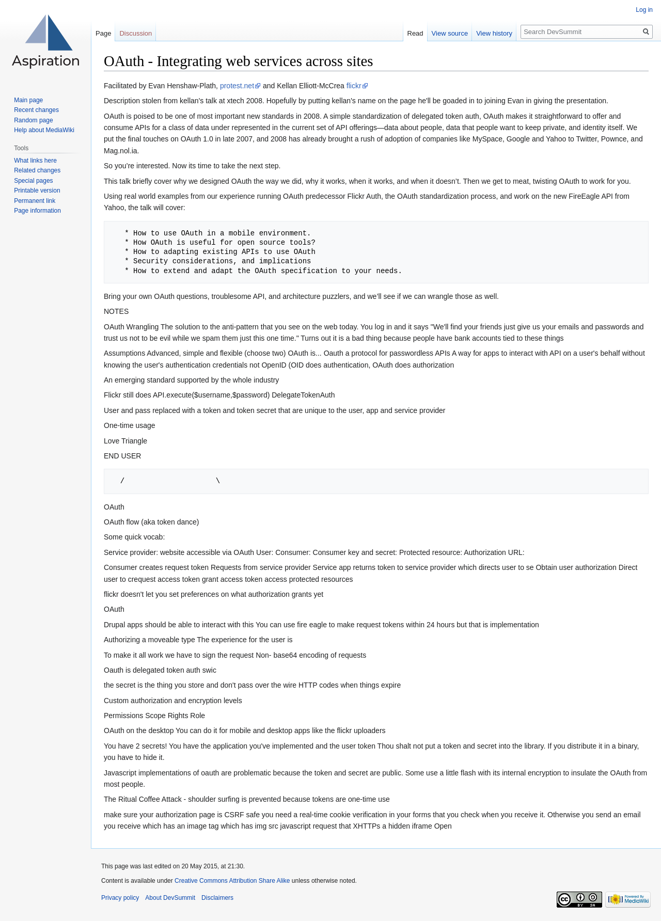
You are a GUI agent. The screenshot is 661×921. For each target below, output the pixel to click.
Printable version (37, 190)
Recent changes (36, 110)
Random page (33, 120)
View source (450, 33)
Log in (644, 9)
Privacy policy (120, 897)
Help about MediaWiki (44, 130)
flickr (354, 86)
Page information (37, 210)
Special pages (33, 180)
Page (103, 33)
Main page (28, 100)
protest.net (237, 86)
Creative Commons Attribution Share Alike (232, 880)
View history (494, 33)
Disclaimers (217, 897)
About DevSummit (170, 897)
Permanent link (34, 200)
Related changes (37, 170)
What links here (35, 160)
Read (415, 33)
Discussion (135, 33)
